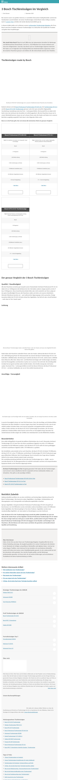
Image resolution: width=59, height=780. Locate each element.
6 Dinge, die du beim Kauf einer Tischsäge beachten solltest (20, 509)
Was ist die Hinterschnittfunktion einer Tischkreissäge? (18, 699)
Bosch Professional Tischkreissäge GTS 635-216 (28, 107)
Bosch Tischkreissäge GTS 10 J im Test (15, 409)
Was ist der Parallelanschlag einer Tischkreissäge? (17, 702)
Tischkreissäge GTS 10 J (50, 107)
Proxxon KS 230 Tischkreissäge (12, 669)
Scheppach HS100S (8, 525)
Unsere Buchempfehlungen (31, 640)
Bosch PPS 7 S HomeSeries (9, 548)
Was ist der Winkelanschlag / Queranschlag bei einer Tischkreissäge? (22, 696)
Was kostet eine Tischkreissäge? (12, 503)
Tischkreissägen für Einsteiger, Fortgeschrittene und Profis (19, 691)
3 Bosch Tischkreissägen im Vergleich (14, 685)
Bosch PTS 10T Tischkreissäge (12, 655)
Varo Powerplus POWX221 (9, 529)
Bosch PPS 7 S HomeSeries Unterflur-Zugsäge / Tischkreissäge (20, 675)
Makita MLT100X (7, 553)
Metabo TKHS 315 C (8, 520)
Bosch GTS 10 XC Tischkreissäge (15, 109)
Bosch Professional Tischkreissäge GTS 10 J (15, 672)
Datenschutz (5, 776)
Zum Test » (11, 187)
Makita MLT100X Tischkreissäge (12, 667)
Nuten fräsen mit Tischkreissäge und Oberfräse (16, 707)
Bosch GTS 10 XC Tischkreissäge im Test (16, 412)
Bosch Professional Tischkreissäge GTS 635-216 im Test (20, 406)
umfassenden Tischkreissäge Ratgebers (40, 25)
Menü (6, 2)
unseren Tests (10, 22)
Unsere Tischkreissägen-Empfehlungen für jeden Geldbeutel (19, 688)
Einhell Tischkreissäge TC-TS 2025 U (13, 664)
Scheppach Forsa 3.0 (8, 576)
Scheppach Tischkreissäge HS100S (13, 661)
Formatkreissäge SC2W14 (9, 567)
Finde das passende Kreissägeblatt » (47, 736)
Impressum (5, 774)
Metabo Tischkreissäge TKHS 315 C (13, 653)
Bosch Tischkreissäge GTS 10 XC (11, 543)
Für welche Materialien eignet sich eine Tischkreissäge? (19, 500)
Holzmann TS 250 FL (8, 571)
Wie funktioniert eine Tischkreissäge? (14, 497)
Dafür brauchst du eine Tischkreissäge (14, 705)
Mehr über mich (52, 616)
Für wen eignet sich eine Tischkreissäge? (14, 506)
